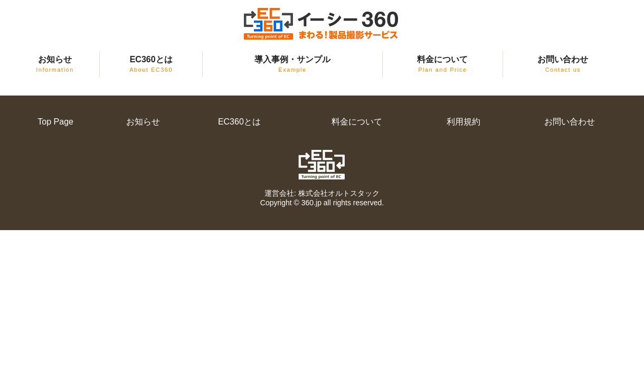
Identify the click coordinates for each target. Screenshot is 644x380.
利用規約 (463, 121)
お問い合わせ (562, 64)
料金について (442, 64)
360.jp (311, 202)
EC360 (322, 164)
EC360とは (151, 64)
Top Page (55, 121)
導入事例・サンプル (292, 64)
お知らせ (55, 64)
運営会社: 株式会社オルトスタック (322, 193)
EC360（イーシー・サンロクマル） (322, 24)
